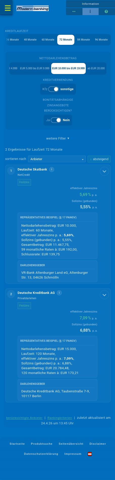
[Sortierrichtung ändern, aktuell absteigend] (99, 159)
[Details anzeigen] (104, 171)
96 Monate (101, 39)
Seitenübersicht (71, 443)
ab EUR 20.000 (96, 68)
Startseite (17, 443)
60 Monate (48, 39)
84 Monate (83, 39)
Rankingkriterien (59, 417)
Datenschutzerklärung (41, 453)
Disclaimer (98, 443)
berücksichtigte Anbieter (24, 417)
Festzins (24, 182)
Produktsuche (42, 443)
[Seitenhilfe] (107, 11)
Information (90, 3)
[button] (58, 224)
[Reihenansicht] (74, 11)
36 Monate (12, 39)
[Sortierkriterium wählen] (57, 159)
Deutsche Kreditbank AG (36, 293)
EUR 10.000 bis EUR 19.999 (68, 68)
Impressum (73, 453)
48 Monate (30, 39)
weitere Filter (58, 138)
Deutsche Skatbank (32, 169)
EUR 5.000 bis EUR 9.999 (34, 68)
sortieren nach (15, 159)
